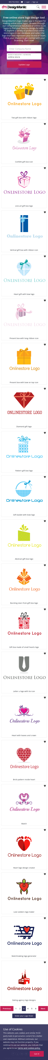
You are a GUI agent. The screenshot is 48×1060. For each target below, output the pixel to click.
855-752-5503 (14, 2)
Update (24, 64)
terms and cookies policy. (29, 1048)
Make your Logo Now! (24, 1016)
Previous (7, 1008)
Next (43, 1008)
